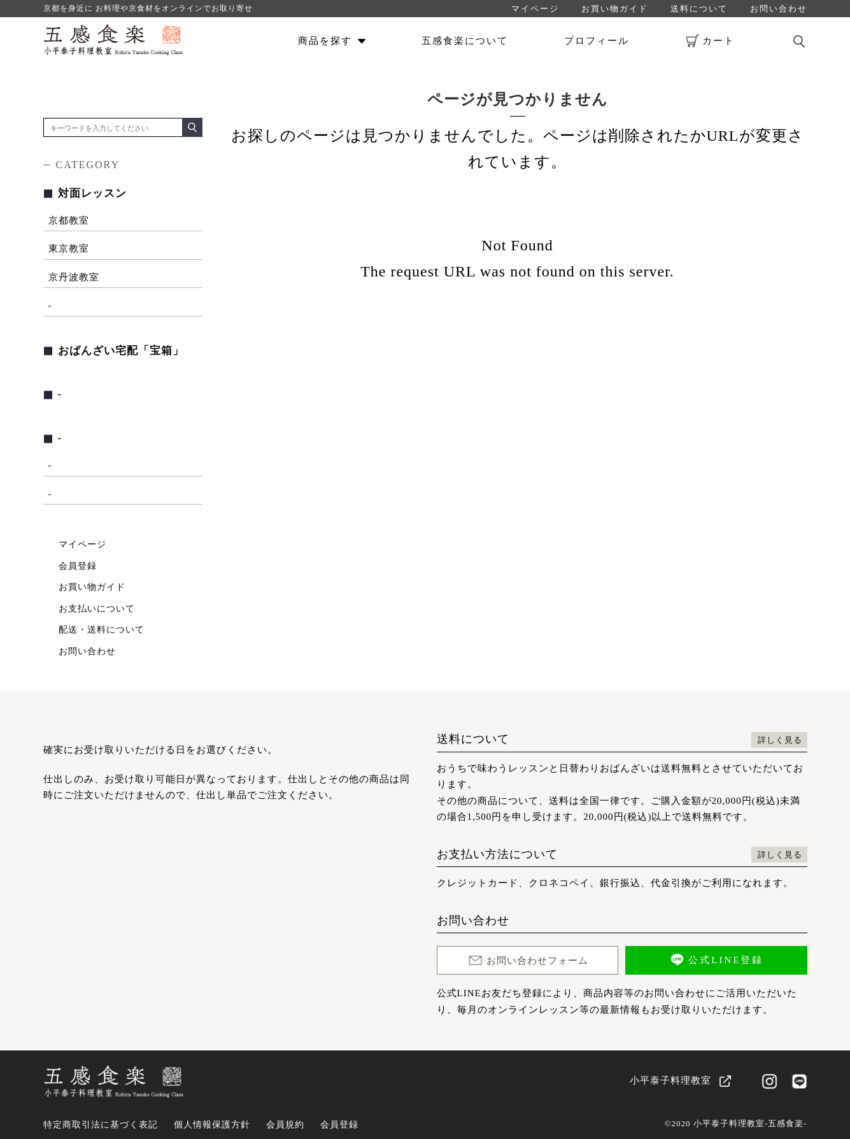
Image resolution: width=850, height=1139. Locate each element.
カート (710, 40)
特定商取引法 (100, 1124)
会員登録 (78, 566)
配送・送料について (102, 629)
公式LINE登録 (716, 959)
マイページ (535, 8)
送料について (699, 8)
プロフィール (596, 41)
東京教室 (68, 248)
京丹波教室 (73, 277)
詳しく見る (780, 740)
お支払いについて (97, 608)
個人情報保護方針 (212, 1124)
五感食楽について (464, 41)
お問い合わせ (778, 8)
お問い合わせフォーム (527, 960)
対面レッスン (92, 193)
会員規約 (285, 1124)
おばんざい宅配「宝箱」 (121, 351)
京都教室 (68, 220)
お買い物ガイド (614, 8)
